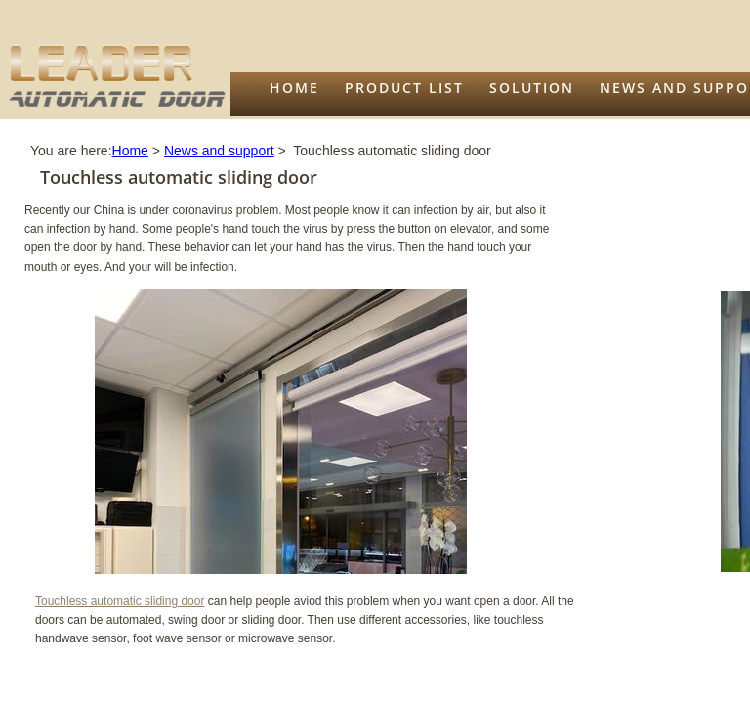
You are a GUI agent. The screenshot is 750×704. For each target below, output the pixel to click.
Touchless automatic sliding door (119, 601)
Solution (531, 87)
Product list (404, 87)
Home (294, 87)
